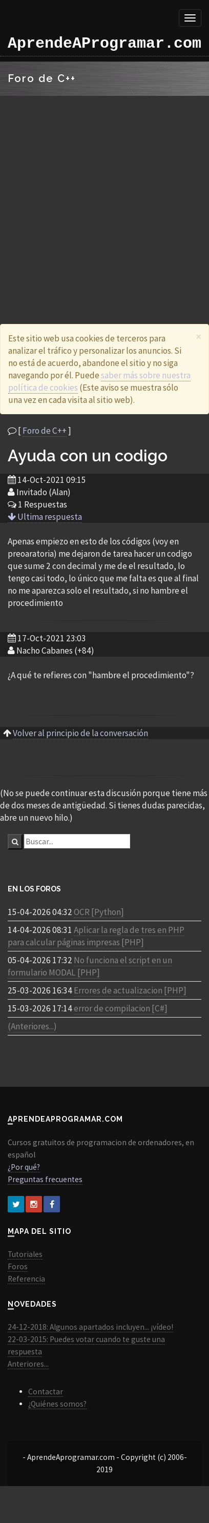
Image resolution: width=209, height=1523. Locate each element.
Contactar (45, 1391)
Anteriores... (28, 1364)
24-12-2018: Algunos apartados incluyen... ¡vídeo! (90, 1327)
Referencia (26, 1279)
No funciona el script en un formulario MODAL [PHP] (90, 966)
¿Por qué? (24, 1167)
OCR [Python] (99, 912)
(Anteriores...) (32, 1026)
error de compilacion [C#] (121, 1008)
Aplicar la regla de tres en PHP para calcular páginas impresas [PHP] (96, 936)
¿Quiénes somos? (57, 1404)
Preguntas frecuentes (45, 1179)
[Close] (198, 336)
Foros (18, 1266)
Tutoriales (25, 1254)
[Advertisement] (96, 197)
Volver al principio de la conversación (80, 733)
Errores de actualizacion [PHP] (130, 990)
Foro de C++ (45, 430)
